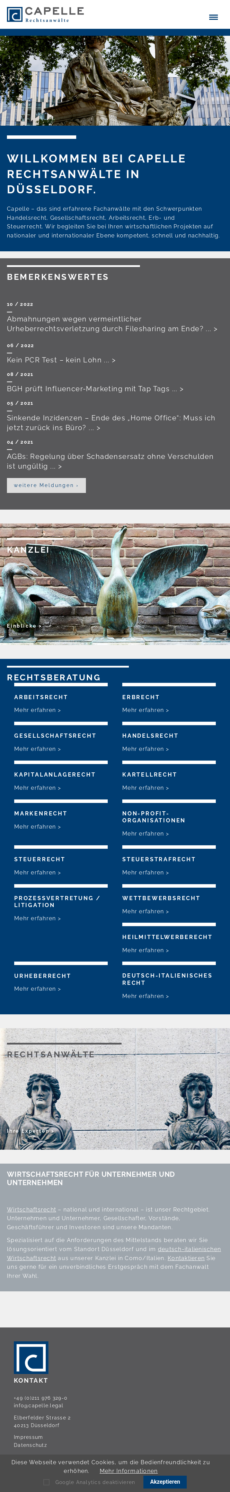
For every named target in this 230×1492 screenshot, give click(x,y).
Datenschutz (30, 1445)
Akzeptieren (165, 1481)
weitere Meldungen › (46, 485)
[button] (213, 16)
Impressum (28, 1437)
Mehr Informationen (129, 1471)
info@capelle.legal (39, 1405)
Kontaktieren (186, 1258)
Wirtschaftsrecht (31, 1209)
